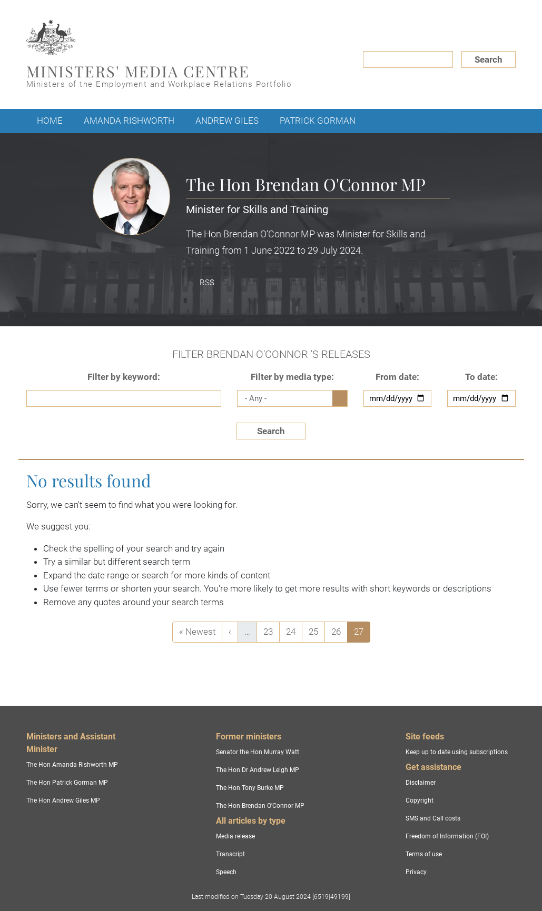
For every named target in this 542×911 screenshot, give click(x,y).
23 (271, 631)
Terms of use (424, 854)
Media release (235, 836)
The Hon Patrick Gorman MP (67, 782)
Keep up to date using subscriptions (457, 752)
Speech (226, 872)
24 (293, 631)
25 (316, 631)
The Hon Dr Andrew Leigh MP (257, 770)
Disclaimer (421, 782)
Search (488, 59)
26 (339, 631)
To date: (481, 377)
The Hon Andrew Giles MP (63, 800)
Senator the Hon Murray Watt (257, 752)
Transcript (230, 854)
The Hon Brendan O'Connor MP (260, 805)
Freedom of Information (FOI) (447, 836)
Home (50, 120)
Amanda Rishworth (129, 120)
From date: (397, 377)
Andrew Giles (227, 120)
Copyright (419, 800)
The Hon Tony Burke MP (250, 788)
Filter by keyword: (123, 377)
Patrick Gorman (318, 120)
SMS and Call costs (433, 818)
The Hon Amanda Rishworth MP (72, 764)
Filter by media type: (292, 377)
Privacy (416, 872)
